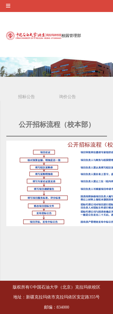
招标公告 (26, 96)
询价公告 (67, 96)
